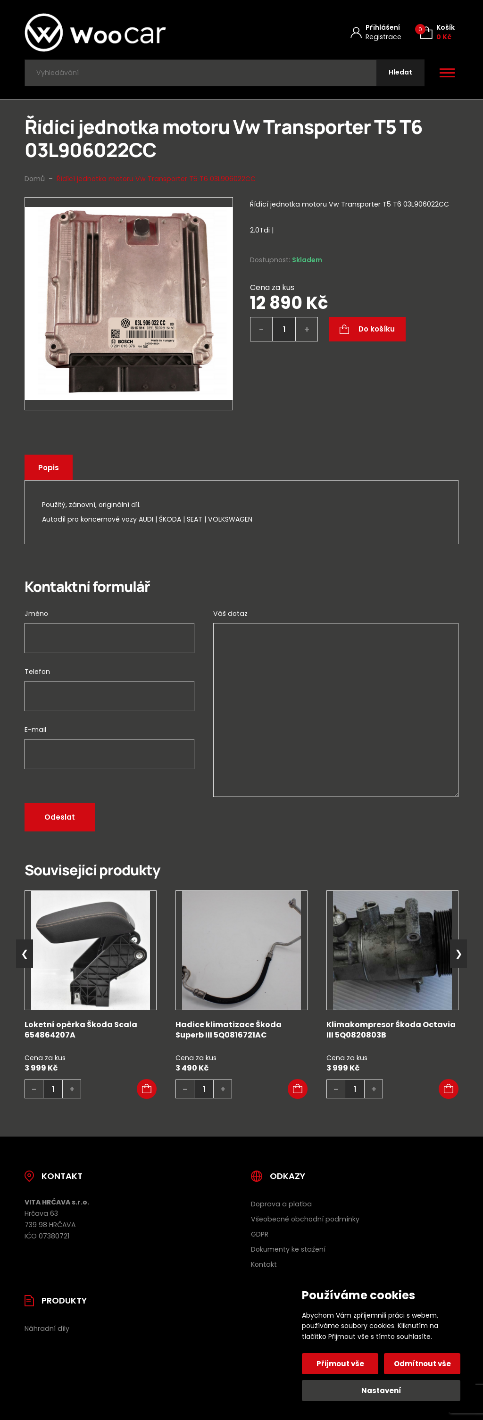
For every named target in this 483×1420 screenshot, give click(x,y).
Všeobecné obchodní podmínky (305, 1219)
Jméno (36, 613)
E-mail (35, 729)
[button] (147, 1089)
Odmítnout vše (422, 1364)
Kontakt (264, 1264)
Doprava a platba (281, 1204)
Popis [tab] (48, 468)
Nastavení (381, 1390)
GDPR (259, 1234)
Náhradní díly (47, 1328)
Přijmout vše (340, 1364)
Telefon (37, 671)
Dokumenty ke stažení (288, 1249)
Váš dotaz (230, 613)
